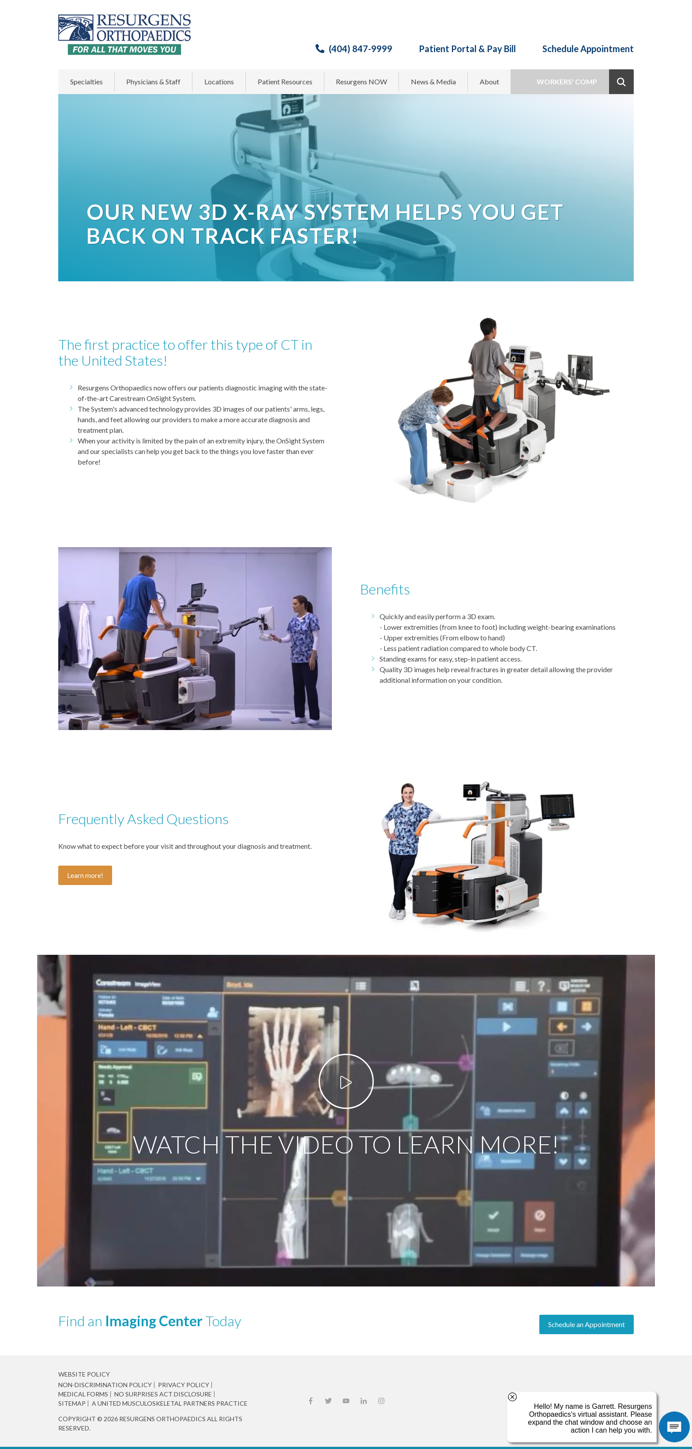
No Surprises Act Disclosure (163, 1394)
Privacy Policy (183, 1385)
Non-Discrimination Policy (105, 1385)
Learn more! (85, 875)
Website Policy (84, 1374)
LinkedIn (363, 1401)
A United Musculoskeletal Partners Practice (170, 1403)
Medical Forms (83, 1394)
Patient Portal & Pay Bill (467, 48)
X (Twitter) (328, 1401)
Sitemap (72, 1403)
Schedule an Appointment (586, 1324)
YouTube (346, 1401)
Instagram (381, 1401)
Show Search (621, 81)
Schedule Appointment (588, 48)
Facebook (311, 1401)
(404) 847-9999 (360, 48)
